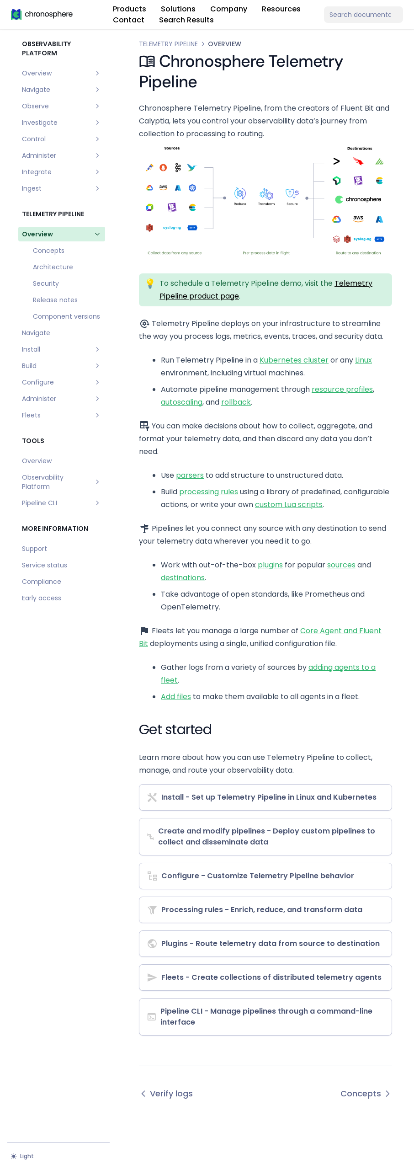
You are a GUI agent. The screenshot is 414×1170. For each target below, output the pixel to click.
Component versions (66, 316)
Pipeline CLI (61, 503)
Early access (41, 598)
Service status (44, 565)
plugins (270, 565)
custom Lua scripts (289, 504)
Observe (61, 106)
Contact (128, 20)
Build (61, 365)
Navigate (61, 89)
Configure (61, 382)
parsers (190, 475)
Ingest (61, 188)
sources (341, 565)
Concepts (48, 250)
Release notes (55, 300)
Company (228, 9)
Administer (61, 155)
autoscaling (181, 402)
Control (61, 139)
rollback (236, 402)
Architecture (53, 267)
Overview (61, 73)
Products (129, 9)
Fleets (61, 415)
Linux (363, 360)
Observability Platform (61, 482)
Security (46, 283)
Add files (176, 696)
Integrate (61, 171)
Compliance (41, 581)
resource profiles (342, 389)
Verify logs (166, 1093)
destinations (183, 577)
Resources (281, 9)
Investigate (61, 122)
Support (34, 548)
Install (61, 349)
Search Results (186, 20)
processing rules (208, 491)
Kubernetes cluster (294, 360)
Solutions (178, 9)
